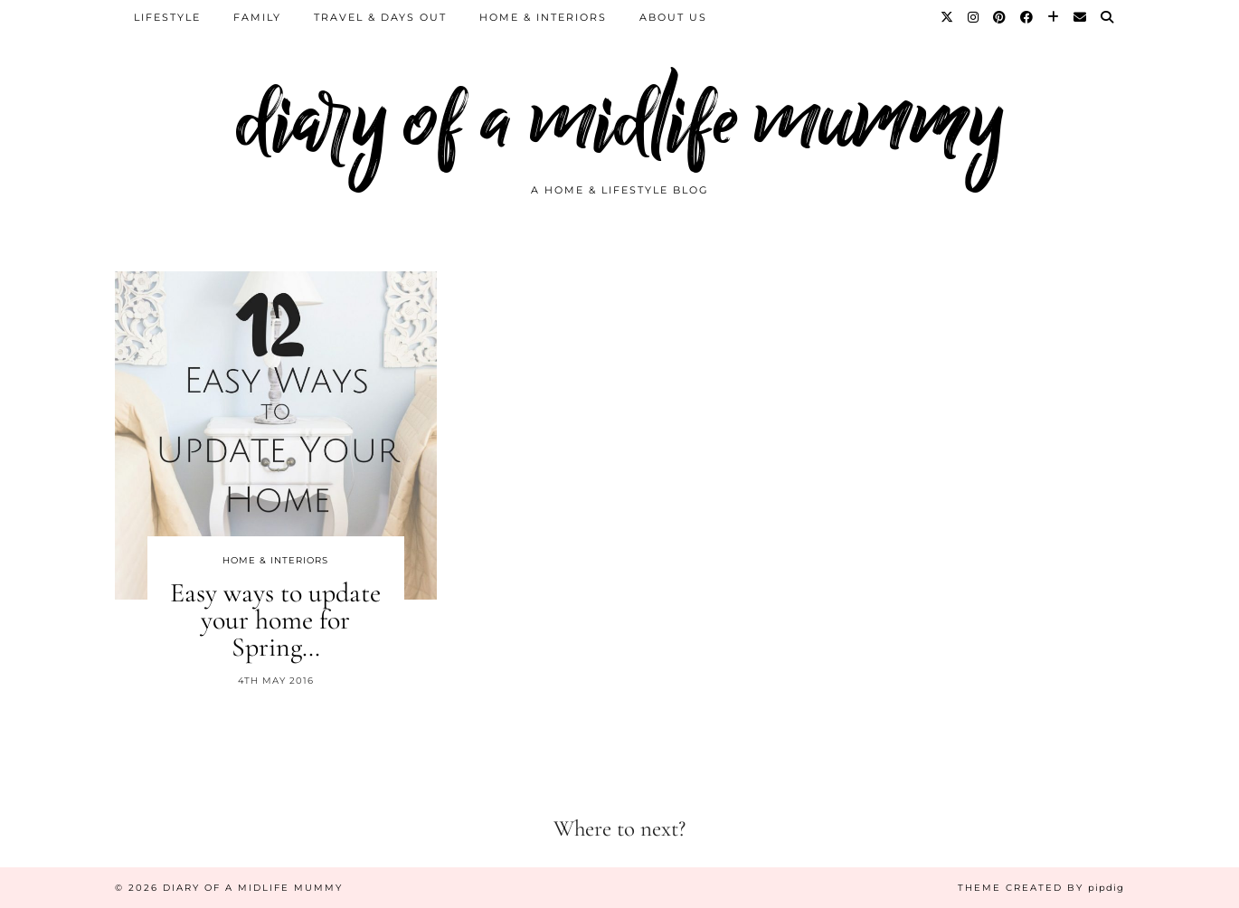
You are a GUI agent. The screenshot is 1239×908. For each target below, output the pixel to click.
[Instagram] (974, 17)
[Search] (1108, 17)
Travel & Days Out (380, 17)
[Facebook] (1027, 17)
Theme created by (1041, 888)
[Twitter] (948, 17)
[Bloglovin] (1054, 17)
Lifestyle (167, 17)
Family (257, 17)
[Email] (1080, 17)
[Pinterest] (1000, 17)
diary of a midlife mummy (620, 120)
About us (673, 17)
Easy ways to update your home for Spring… (275, 620)
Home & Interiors (543, 17)
